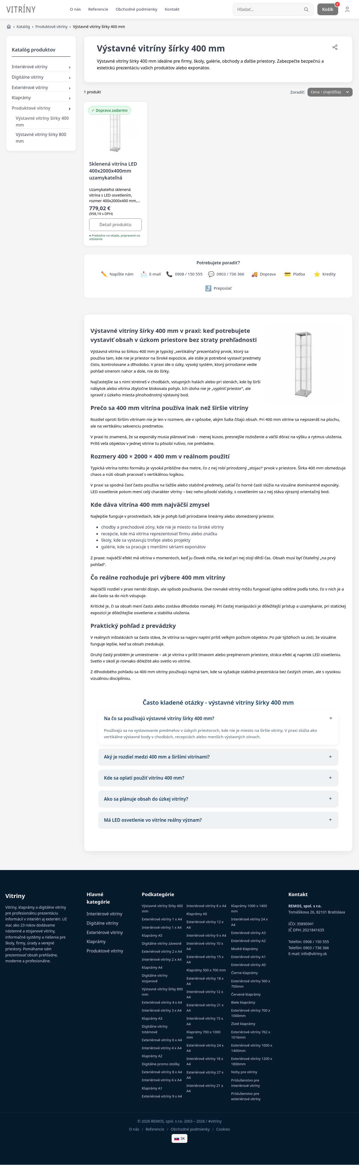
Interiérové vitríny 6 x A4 (162, 1080)
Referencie (98, 9)
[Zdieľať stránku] (335, 48)
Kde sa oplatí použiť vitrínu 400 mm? (218, 778)
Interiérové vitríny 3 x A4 (162, 1010)
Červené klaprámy (246, 994)
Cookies (223, 1129)
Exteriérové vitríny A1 (248, 957)
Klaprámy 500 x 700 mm (206, 970)
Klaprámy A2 (152, 1056)
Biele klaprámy (243, 1002)
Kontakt (172, 9)
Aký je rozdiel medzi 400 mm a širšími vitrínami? (218, 757)
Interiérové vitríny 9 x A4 (206, 935)
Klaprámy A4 (152, 967)
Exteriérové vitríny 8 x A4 (162, 1072)
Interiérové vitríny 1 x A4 (162, 927)
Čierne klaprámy (244, 973)
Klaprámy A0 (197, 914)
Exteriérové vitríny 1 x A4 (162, 919)
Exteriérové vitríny (41, 88)
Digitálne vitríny (41, 78)
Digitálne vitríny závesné (162, 943)
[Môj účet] (347, 9)
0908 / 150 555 (316, 942)
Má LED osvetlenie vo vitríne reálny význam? (218, 820)
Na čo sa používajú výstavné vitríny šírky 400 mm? (219, 719)
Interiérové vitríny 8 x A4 (206, 906)
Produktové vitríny (51, 27)
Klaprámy (41, 98)
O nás (75, 9)
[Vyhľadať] (306, 9)
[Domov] (8, 27)
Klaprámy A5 (152, 935)
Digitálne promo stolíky (161, 1064)
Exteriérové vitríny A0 (248, 965)
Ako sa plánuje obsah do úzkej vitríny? (218, 799)
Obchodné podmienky (136, 9)
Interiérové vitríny (41, 67)
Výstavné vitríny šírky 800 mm (41, 138)
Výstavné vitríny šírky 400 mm (42, 122)
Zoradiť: (297, 92)
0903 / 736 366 (316, 948)
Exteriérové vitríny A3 (248, 933)
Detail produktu (115, 225)
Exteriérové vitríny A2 (248, 941)
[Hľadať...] (273, 9)
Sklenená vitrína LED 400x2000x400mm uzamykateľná (113, 171)
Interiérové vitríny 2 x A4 (162, 959)
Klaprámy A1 (152, 1088)
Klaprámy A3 (152, 1018)
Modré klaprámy (244, 949)
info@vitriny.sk (314, 954)
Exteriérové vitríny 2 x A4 (162, 951)
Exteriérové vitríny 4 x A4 (162, 1002)
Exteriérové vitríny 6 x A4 (162, 1040)
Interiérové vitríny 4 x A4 (162, 1048)
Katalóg (23, 27)
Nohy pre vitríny (244, 1072)
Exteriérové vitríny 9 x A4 (162, 1096)
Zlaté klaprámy (243, 1024)
